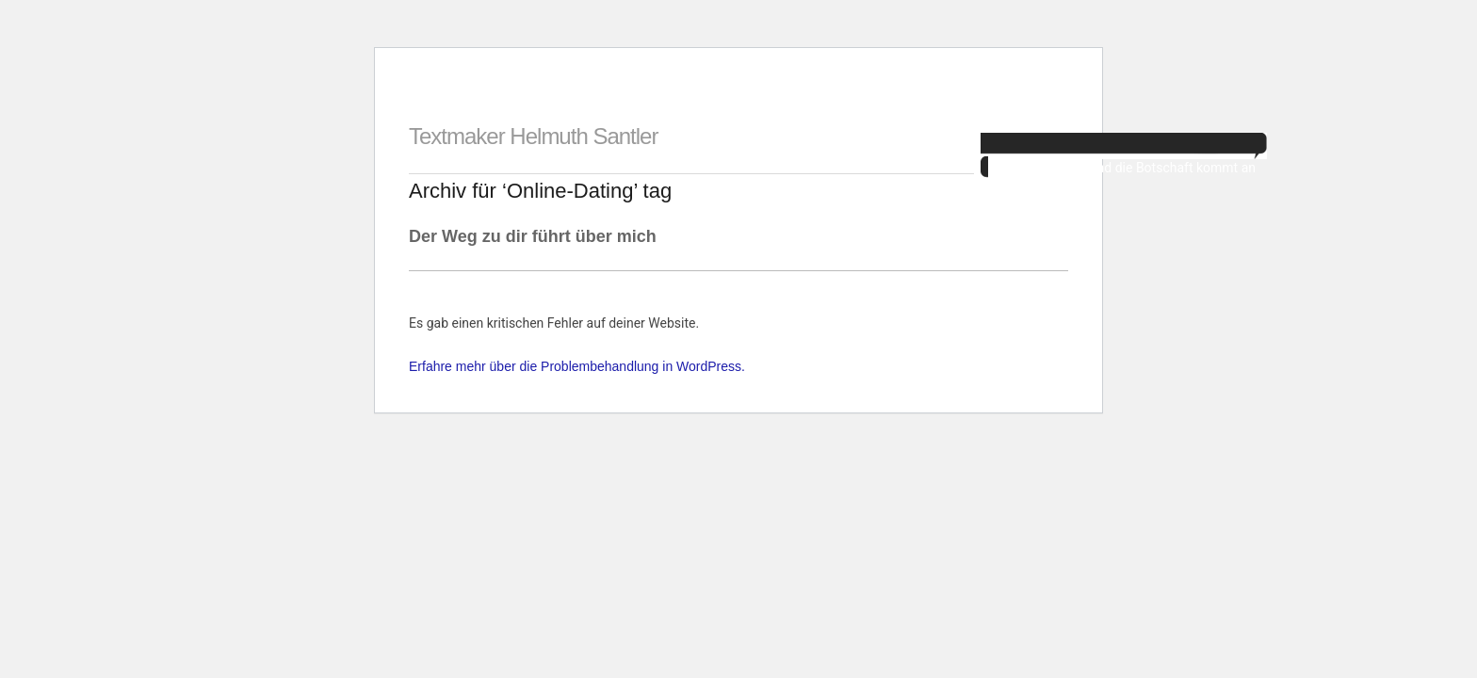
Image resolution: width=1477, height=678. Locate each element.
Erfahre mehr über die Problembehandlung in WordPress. (577, 366)
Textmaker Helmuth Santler (533, 136)
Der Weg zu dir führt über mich (533, 236)
